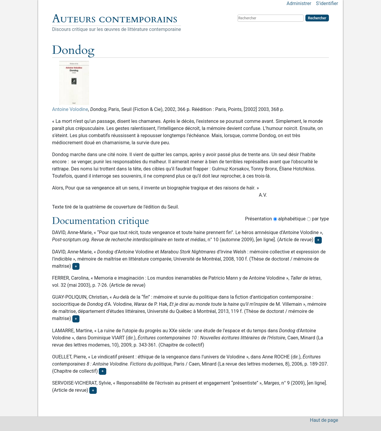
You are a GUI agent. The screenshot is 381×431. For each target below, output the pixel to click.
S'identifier (327, 3)
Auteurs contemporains (114, 18)
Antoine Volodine (70, 109)
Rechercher (317, 18)
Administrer (299, 3)
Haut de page (324, 420)
